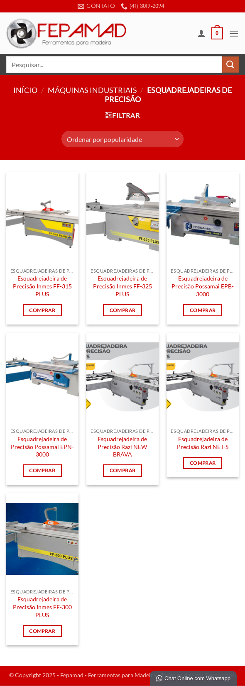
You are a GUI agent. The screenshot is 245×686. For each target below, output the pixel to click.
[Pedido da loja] (122, 139)
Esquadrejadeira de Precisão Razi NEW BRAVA (122, 446)
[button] (217, 33)
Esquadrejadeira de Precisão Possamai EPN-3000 (42, 446)
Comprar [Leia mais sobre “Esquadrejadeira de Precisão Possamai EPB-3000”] (203, 310)
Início (25, 90)
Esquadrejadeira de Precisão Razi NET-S (202, 442)
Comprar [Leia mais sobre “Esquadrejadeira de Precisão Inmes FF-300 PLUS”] (42, 631)
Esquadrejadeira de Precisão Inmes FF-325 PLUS (122, 286)
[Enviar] (230, 64)
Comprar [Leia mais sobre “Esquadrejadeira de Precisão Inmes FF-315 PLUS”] (42, 310)
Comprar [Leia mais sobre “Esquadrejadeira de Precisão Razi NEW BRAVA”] (122, 470)
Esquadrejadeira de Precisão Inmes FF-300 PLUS (42, 607)
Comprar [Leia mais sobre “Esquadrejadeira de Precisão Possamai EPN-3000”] (42, 470)
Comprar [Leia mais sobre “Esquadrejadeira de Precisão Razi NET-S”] (203, 463)
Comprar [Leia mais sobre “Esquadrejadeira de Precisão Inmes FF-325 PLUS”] (122, 310)
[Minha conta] (201, 33)
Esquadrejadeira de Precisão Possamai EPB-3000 (203, 286)
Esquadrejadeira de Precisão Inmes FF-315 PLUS (42, 286)
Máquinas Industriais (92, 90)
